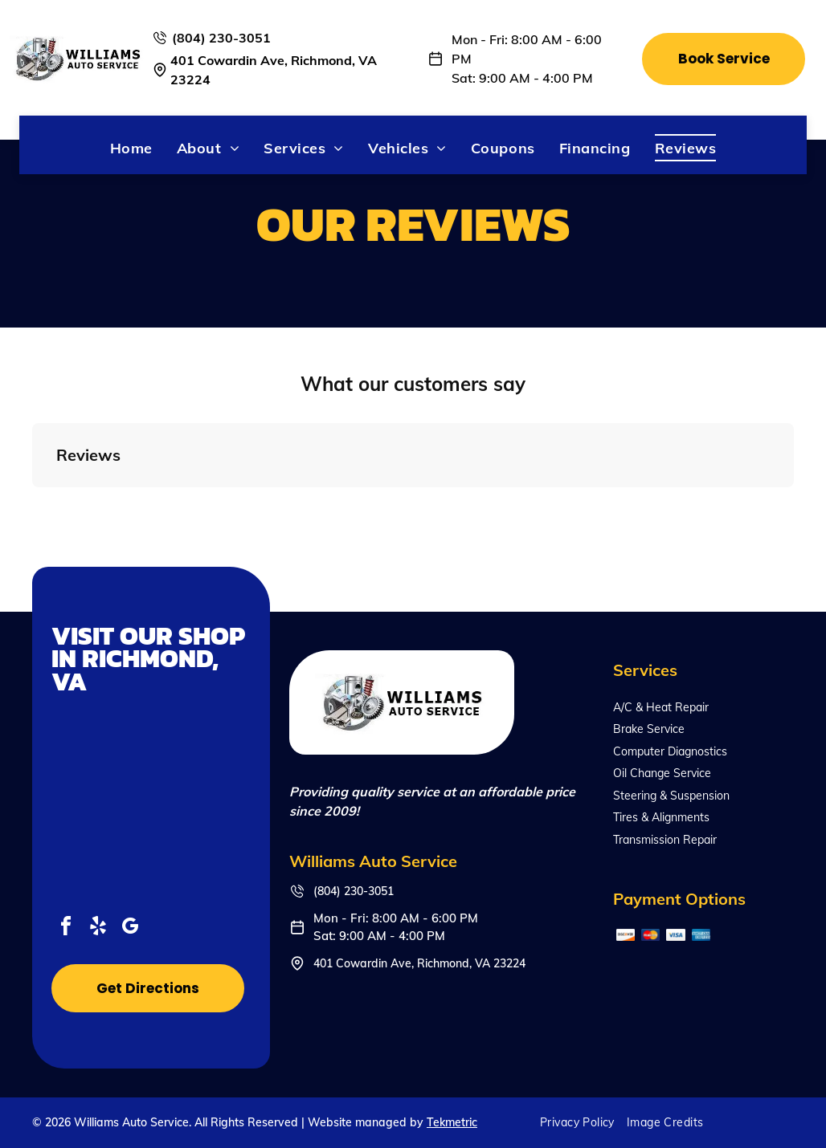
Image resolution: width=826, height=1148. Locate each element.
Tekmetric (452, 1122)
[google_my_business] (130, 928)
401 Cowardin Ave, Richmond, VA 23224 (419, 963)
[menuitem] (131, 147)
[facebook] (65, 928)
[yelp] (98, 928)
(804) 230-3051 (221, 38)
